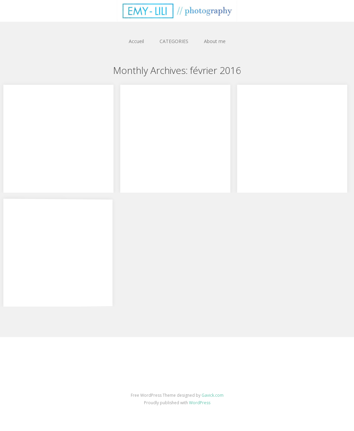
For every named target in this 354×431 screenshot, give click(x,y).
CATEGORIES (174, 41)
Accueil (136, 41)
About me (215, 41)
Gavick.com (213, 395)
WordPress (199, 403)
